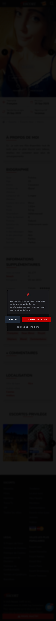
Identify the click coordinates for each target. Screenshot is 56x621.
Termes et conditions (28, 326)
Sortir (13, 319)
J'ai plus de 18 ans (36, 319)
